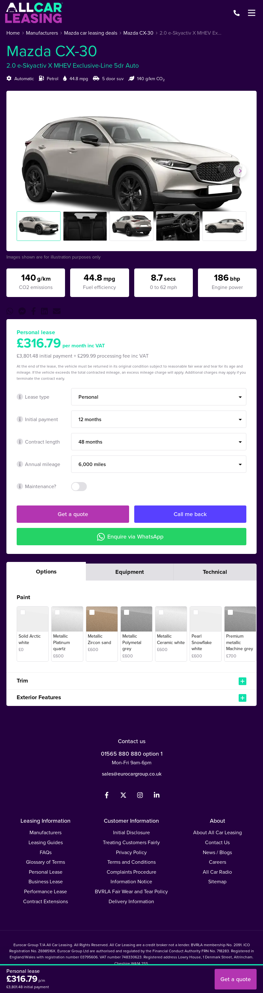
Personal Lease (45, 872)
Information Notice (131, 881)
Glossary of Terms (45, 862)
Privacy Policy (131, 852)
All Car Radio (217, 872)
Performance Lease (45, 891)
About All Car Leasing (217, 832)
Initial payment (37, 419)
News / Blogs (217, 852)
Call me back (190, 514)
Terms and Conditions (131, 862)
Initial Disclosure (131, 832)
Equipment (129, 572)
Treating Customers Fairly (131, 842)
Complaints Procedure (131, 872)
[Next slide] (240, 171)
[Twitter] (123, 796)
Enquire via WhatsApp (130, 536)
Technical (215, 572)
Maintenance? (36, 486)
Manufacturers (45, 832)
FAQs (46, 852)
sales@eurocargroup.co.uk (131, 773)
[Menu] (251, 12)
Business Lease (46, 881)
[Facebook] (106, 796)
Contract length (38, 442)
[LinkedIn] (156, 796)
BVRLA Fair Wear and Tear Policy (131, 891)
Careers (217, 862)
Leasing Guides (46, 842)
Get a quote (73, 514)
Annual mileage (38, 464)
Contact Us (217, 842)
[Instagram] (140, 796)
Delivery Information (131, 901)
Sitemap (217, 881)
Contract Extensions (45, 901)
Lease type (33, 397)
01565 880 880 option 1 (131, 754)
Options (46, 571)
